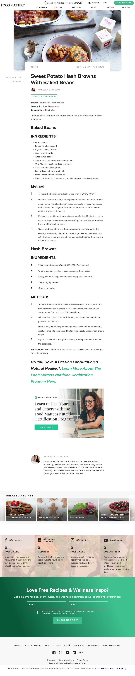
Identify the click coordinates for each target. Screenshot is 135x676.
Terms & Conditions (66, 660)
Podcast (76, 7)
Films (94, 7)
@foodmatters (15, 540)
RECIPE (34, 67)
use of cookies (107, 668)
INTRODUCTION (14, 78)
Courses (41, 7)
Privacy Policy (82, 660)
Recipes (58, 7)
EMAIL (74, 605)
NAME (32, 605)
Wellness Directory (111, 645)
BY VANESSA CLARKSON (56, 456)
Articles (49, 645)
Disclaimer (51, 660)
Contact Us (78, 645)
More (125, 7)
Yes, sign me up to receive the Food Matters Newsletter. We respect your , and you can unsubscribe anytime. (68, 612)
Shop (110, 7)
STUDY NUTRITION (124, 3)
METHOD (17, 82)
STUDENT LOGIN (97, 3)
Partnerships (93, 645)
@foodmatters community (50, 540)
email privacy (46, 613)
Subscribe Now (67, 620)
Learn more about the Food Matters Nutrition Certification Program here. (66, 375)
